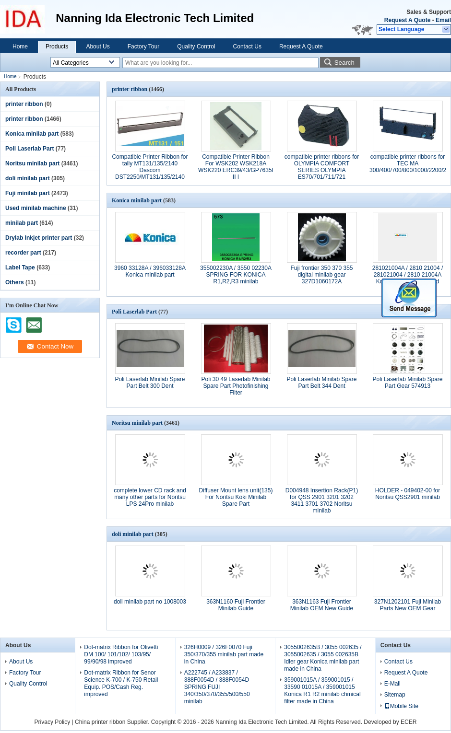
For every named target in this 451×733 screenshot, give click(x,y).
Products (57, 46)
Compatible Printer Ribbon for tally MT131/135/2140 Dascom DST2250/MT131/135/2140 (150, 166)
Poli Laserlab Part (29, 148)
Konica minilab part (32, 133)
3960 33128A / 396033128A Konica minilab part (150, 271)
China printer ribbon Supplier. (113, 722)
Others (14, 282)
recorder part (23, 252)
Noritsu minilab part (32, 163)
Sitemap (394, 694)
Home (20, 46)
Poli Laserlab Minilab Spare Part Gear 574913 (407, 382)
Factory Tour (143, 46)
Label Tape (20, 267)
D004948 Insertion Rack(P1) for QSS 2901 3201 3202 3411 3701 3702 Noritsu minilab (321, 500)
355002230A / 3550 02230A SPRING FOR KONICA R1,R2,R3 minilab (236, 275)
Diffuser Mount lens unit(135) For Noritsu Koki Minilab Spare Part (236, 497)
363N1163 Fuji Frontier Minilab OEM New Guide (321, 605)
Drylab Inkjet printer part (38, 237)
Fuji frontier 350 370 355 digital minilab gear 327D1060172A (321, 275)
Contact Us (247, 46)
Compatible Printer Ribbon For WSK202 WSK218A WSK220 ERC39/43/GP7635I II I (235, 166)
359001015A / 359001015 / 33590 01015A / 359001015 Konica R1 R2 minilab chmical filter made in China (322, 690)
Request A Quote (407, 20)
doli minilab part (27, 178)
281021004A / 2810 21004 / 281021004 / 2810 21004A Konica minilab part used (407, 275)
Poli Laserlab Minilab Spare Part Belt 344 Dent (321, 382)
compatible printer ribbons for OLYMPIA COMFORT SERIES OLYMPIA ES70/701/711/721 (322, 166)
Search (344, 62)
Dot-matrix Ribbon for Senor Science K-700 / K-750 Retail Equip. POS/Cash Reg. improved (121, 683)
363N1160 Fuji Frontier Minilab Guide (235, 605)
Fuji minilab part (27, 193)
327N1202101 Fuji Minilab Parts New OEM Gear (407, 605)
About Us (97, 46)
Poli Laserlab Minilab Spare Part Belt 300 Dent (150, 382)
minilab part (21, 223)
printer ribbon (24, 104)
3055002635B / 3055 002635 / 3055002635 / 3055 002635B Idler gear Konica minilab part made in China (322, 658)
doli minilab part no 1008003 (150, 601)
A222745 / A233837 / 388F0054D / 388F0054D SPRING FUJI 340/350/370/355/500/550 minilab (217, 687)
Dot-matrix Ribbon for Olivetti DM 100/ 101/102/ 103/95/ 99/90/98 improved (121, 654)
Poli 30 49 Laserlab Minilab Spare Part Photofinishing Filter (235, 386)
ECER (408, 722)
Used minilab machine (35, 208)
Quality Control (196, 46)
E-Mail (392, 683)
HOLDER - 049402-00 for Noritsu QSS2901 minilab (407, 493)
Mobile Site (401, 706)
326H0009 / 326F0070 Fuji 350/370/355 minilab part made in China (223, 654)
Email (443, 20)
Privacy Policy (53, 722)
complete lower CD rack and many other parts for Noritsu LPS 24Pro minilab (150, 497)
